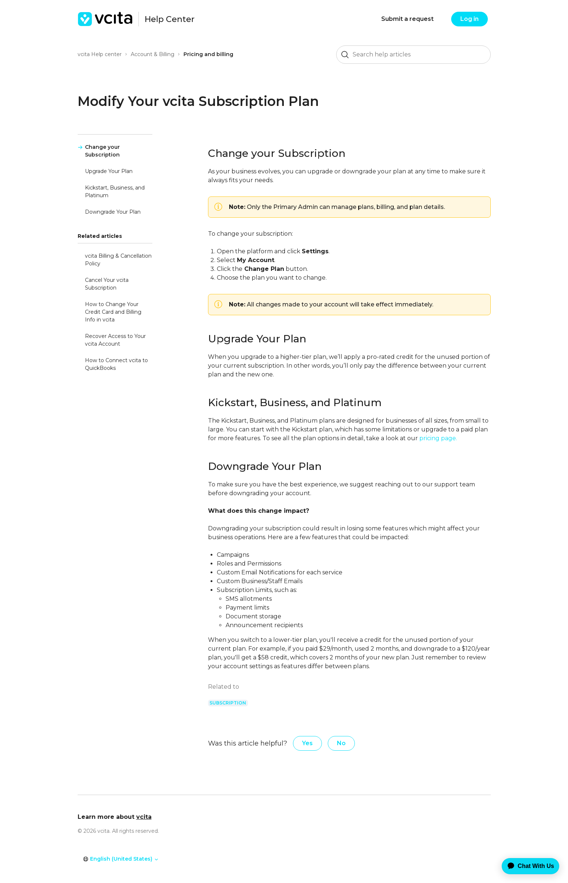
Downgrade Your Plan (113, 212)
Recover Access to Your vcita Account (115, 340)
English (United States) (121, 859)
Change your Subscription (102, 151)
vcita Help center (100, 54)
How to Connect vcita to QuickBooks (116, 364)
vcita (144, 816)
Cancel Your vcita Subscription (107, 284)
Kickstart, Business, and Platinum (115, 191)
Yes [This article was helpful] (307, 743)
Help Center (169, 19)
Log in (469, 18)
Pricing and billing (208, 54)
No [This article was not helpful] (341, 743)
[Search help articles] (413, 54)
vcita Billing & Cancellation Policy (118, 260)
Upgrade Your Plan (109, 171)
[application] (525, 866)
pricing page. (438, 438)
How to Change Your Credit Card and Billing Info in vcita (113, 312)
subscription (227, 703)
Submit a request (407, 18)
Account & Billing (152, 54)
